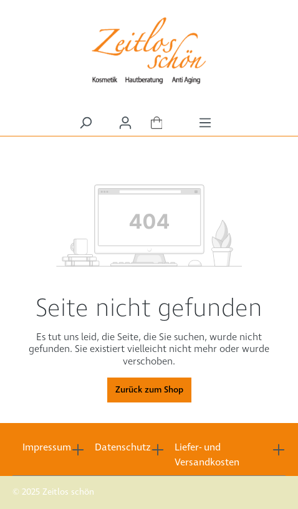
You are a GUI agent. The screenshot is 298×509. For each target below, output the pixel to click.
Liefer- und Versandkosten (207, 455)
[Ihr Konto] (125, 123)
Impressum (46, 447)
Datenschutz (123, 447)
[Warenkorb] (156, 123)
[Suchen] (85, 123)
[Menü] (205, 123)
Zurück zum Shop (149, 390)
